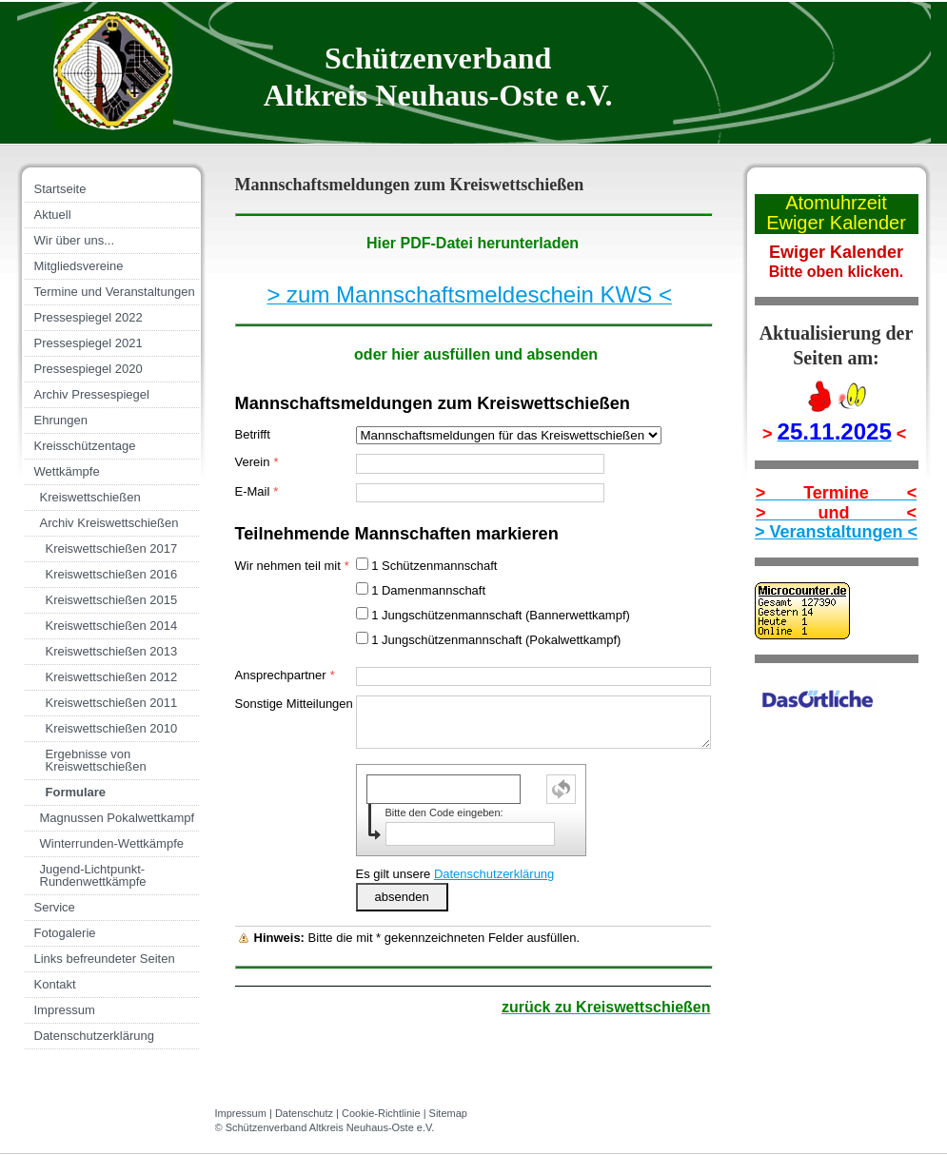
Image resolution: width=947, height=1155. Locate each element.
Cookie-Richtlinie (381, 1113)
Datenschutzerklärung (494, 874)
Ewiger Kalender (836, 222)
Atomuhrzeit (836, 202)
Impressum (240, 1113)
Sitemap (448, 1113)
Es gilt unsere (455, 874)
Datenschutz (304, 1113)
